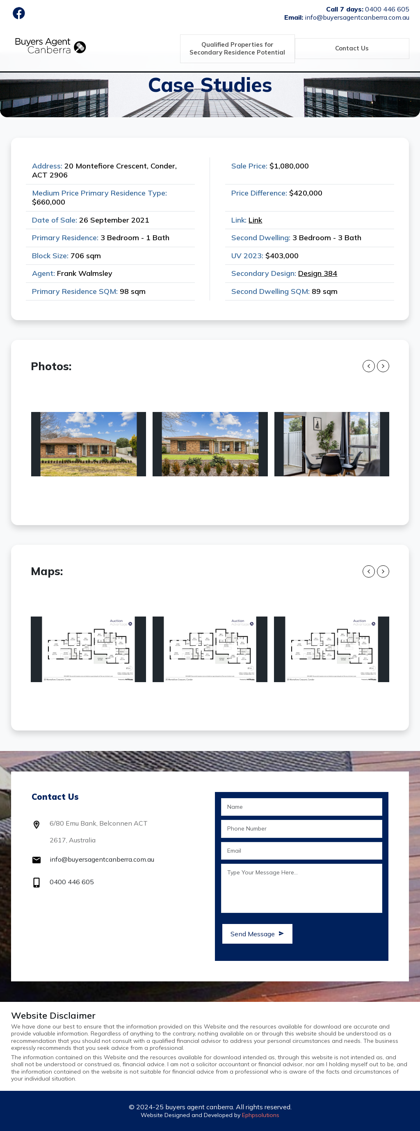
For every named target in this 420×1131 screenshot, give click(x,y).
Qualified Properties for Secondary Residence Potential (237, 48)
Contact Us (351, 48)
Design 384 (317, 273)
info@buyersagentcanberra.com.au (102, 859)
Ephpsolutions (260, 1115)
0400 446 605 (72, 882)
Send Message (257, 934)
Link (255, 220)
